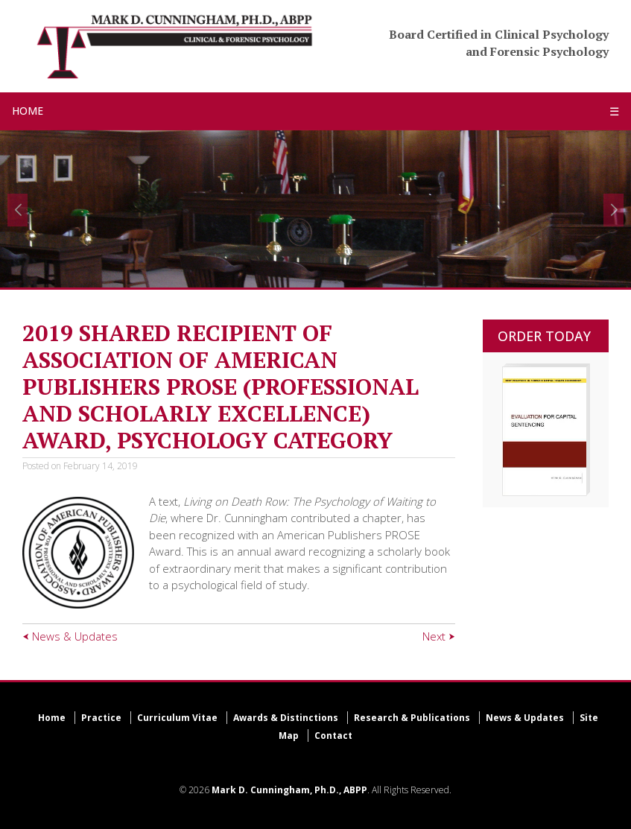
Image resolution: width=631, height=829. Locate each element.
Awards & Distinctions (285, 717)
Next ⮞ (438, 636)
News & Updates (525, 717)
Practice (101, 717)
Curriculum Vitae (177, 717)
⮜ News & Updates (70, 636)
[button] (17, 210)
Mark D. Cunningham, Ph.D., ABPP (289, 790)
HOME (27, 111)
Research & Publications (412, 717)
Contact (333, 735)
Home (52, 717)
